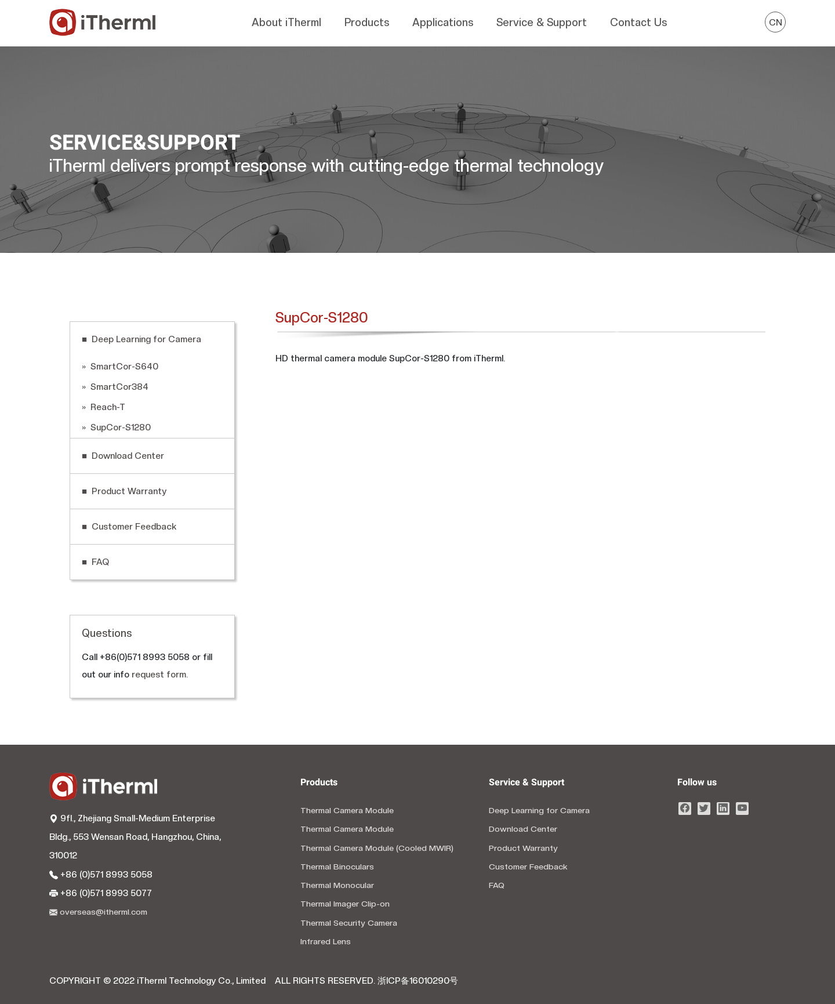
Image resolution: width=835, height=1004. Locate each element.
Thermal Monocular (337, 885)
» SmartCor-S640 (120, 366)
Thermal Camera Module (347, 810)
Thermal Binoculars (337, 866)
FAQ (496, 885)
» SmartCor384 (115, 387)
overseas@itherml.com (98, 911)
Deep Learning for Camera (539, 810)
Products (366, 22)
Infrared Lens (325, 941)
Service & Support (541, 22)
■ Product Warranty (124, 491)
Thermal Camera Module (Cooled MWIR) (376, 848)
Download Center (523, 828)
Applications (442, 22)
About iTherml (286, 22)
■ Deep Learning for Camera (141, 339)
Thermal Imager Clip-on (345, 903)
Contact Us (638, 22)
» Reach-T (103, 407)
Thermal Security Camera (348, 922)
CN (775, 22)
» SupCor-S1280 (116, 427)
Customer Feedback (528, 866)
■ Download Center (123, 456)
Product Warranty (523, 848)
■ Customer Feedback (129, 526)
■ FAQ (95, 562)
